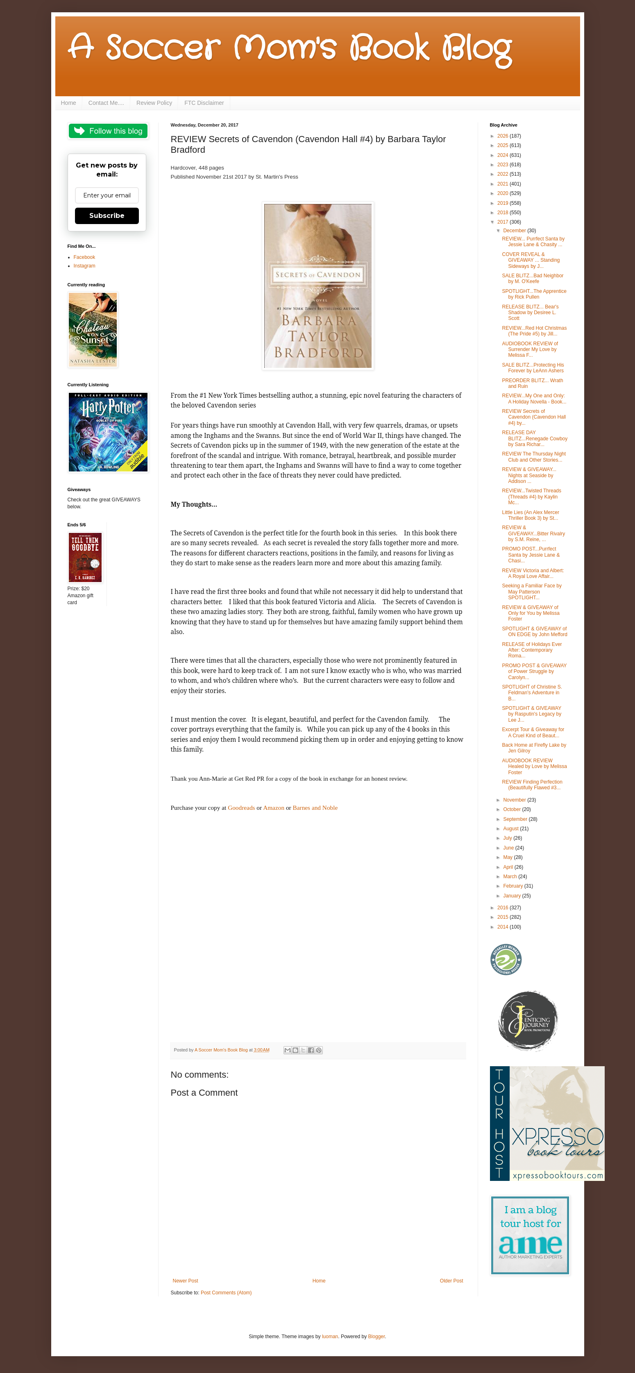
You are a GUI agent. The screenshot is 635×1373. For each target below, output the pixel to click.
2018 (503, 212)
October (512, 809)
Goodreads (241, 807)
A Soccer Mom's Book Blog (289, 49)
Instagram (84, 266)
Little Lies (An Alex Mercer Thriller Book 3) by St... (530, 515)
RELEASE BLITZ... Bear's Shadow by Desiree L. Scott (530, 313)
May (508, 857)
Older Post (451, 1281)
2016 (503, 908)
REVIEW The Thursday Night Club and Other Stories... (534, 456)
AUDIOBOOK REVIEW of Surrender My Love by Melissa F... (530, 349)
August (511, 829)
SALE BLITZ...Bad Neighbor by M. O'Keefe (532, 278)
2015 (503, 917)
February (513, 886)
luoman (330, 1336)
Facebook (84, 257)
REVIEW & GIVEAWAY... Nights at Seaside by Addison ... (529, 475)
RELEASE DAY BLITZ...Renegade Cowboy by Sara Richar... (534, 438)
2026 (503, 136)
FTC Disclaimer (204, 103)
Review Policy (154, 103)
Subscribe (107, 216)
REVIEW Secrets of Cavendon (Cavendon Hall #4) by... (534, 417)
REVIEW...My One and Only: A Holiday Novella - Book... (534, 398)
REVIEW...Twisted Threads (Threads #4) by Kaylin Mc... (531, 496)
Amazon (273, 807)
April (508, 867)
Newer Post (185, 1281)
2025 (503, 145)
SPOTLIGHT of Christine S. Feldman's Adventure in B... (532, 693)
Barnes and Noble (315, 807)
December (515, 230)
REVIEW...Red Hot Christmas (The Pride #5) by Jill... (534, 331)
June (509, 848)
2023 (503, 165)
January (512, 896)
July (508, 838)
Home (68, 103)
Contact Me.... (106, 103)
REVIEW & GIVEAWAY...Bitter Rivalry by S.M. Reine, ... (533, 533)
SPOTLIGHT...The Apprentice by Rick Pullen (534, 294)
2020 (503, 193)
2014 (503, 927)
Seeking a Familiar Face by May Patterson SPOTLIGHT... (531, 591)
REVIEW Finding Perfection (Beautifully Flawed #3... (532, 785)
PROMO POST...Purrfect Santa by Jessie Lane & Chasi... (531, 555)
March (510, 876)
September (515, 819)
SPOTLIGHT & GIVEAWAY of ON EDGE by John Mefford (534, 631)
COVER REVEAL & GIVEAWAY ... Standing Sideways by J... (531, 260)
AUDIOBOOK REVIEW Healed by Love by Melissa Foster (534, 766)
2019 (503, 203)
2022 (503, 174)
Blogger (376, 1336)
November (515, 800)
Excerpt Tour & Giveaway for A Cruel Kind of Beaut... (533, 732)
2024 (503, 155)
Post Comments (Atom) (226, 1293)
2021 (503, 184)
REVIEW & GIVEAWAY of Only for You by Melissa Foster (530, 613)
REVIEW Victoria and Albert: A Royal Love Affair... (533, 573)
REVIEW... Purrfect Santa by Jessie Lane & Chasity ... (533, 241)
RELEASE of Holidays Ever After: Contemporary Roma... (532, 650)
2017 (503, 222)
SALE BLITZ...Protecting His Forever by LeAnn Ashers (533, 368)
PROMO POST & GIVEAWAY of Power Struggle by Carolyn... (534, 671)
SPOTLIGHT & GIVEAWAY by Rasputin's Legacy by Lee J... (531, 714)
